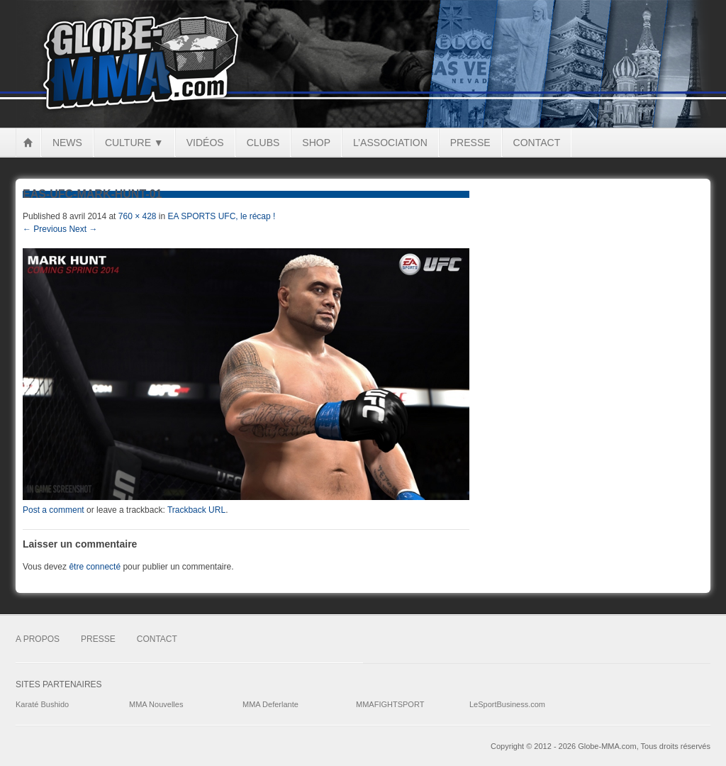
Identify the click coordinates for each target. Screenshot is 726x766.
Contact (537, 142)
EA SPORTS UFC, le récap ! (222, 216)
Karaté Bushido (42, 704)
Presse (470, 142)
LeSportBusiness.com (507, 704)
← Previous (45, 229)
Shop (316, 142)
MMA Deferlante (270, 704)
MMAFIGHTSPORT (390, 704)
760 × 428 (137, 216)
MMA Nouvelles (156, 704)
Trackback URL (196, 510)
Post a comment (53, 510)
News (67, 142)
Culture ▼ (134, 142)
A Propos (38, 639)
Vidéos (205, 142)
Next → (83, 229)
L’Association (390, 142)
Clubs (263, 142)
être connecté (95, 567)
